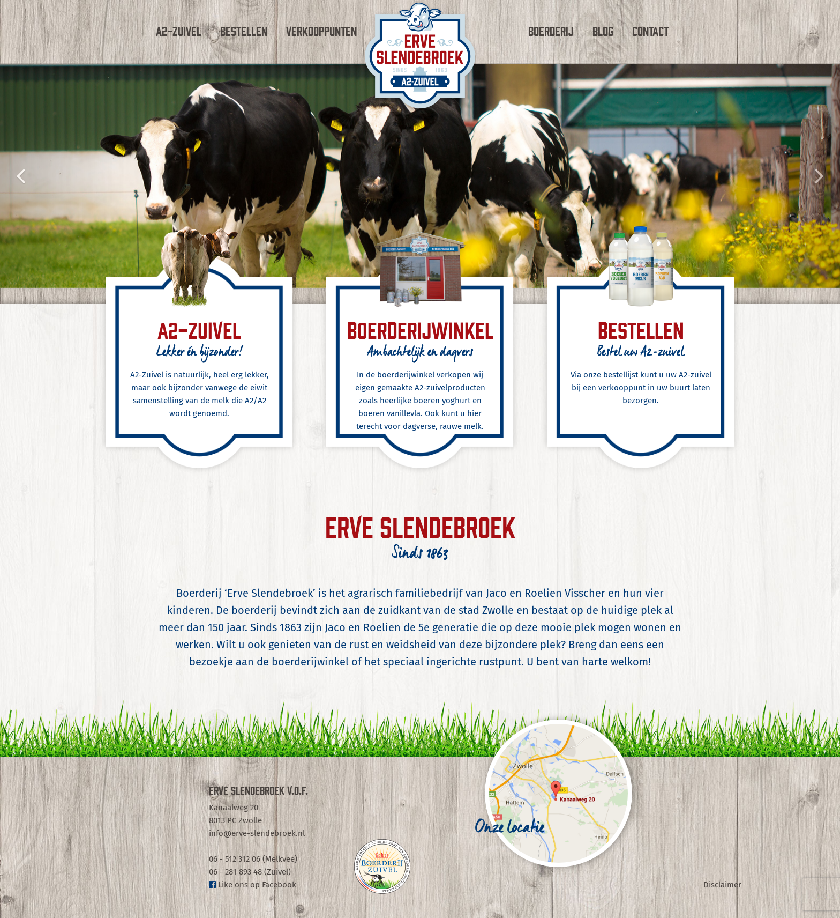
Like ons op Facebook (252, 885)
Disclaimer (722, 885)
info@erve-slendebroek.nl (257, 833)
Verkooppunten (321, 30)
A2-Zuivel (178, 30)
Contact (650, 30)
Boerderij (551, 30)
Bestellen (243, 30)
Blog (602, 30)
